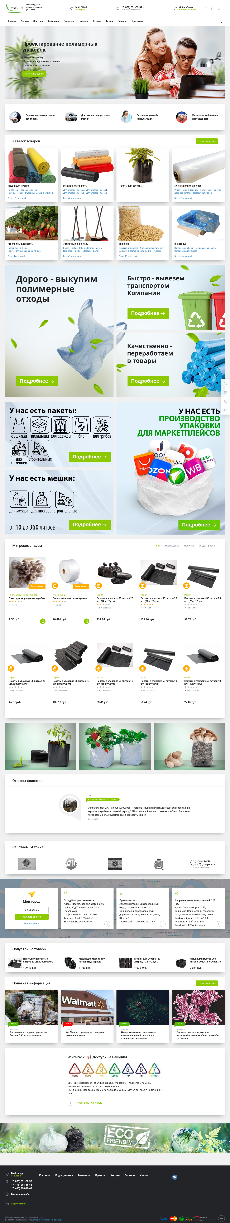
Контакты (137, 21)
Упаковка (124, 243)
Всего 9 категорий (72, 256)
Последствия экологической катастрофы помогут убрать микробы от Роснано (198, 1035)
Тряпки (77, 251)
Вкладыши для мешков (185, 251)
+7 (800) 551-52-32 (21, 1181)
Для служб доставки (129, 251)
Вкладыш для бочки (184, 248)
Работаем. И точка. (28, 847)
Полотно (217, 190)
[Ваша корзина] (218, 8)
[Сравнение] (212, 8)
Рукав (177, 190)
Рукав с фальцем (190, 190)
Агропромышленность (20, 243)
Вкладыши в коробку (206, 248)
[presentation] (70, 1103)
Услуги (25, 21)
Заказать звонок (31, 916)
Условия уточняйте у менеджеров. (47, 1220)
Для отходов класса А (74, 190)
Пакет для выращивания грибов (27, 598)
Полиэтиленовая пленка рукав (70, 598)
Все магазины (31, 923)
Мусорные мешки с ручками (39, 193)
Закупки (38, 21)
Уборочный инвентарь (75, 243)
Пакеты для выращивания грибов (24, 251)
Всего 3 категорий (183, 256)
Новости (83, 21)
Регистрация (190, 10)
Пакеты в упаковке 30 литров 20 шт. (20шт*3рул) (38, 960)
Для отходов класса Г (96, 193)
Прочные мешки (16, 193)
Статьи (97, 21)
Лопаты (90, 248)
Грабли (74, 248)
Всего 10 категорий (17, 198)
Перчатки (68, 251)
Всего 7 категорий (183, 198)
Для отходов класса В (74, 193)
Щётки (96, 251)
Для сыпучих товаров (151, 251)
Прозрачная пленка (202, 193)
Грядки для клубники (18, 248)
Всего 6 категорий (72, 198)
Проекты (69, 21)
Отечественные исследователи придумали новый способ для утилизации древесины (138, 1035)
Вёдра (66, 248)
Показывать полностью (89, 1102)
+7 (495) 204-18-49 (21, 1188)
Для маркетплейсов (128, 248)
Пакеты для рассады (130, 185)
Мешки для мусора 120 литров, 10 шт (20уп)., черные (147, 961)
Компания (53, 21)
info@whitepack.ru (18, 1204)
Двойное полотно (183, 193)
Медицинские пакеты (75, 185)
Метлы (99, 248)
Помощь (122, 21)
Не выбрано (81, 10)
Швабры (87, 251)
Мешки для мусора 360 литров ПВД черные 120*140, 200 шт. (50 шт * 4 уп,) (94, 963)
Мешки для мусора (18, 185)
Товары (12, 21)
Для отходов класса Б (97, 190)
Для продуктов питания (151, 248)
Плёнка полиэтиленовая (188, 185)
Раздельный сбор (28, 190)
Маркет (100, 595)
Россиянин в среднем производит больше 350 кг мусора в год (29, 1034)
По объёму (13, 190)
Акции (109, 21)
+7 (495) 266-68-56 (21, 1184)
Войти (181, 10)
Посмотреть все (207, 141)
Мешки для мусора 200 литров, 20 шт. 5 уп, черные (205, 960)
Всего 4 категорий (16, 256)
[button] (133, 7)
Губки (82, 248)
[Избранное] (205, 8)
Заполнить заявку (34, 73)
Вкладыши (180, 243)
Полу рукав (205, 190)
